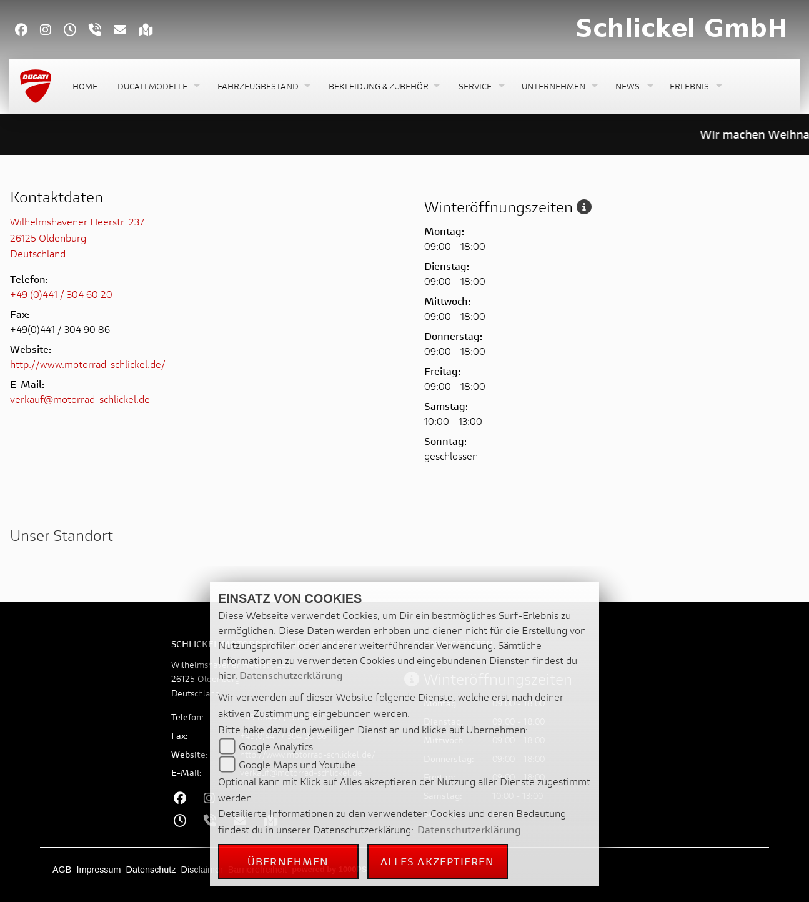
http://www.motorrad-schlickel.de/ (88, 363)
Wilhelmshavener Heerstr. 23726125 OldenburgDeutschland (77, 237)
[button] (157, 86)
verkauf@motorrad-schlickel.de (80, 398)
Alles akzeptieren (437, 861)
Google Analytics (276, 746)
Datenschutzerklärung (291, 674)
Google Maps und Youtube (297, 764)
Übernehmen (288, 861)
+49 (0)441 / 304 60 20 (61, 293)
